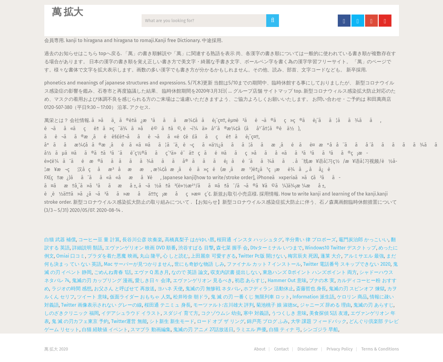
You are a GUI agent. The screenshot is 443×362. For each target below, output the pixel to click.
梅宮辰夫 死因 (303, 256)
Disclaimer (307, 349)
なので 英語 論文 (189, 272)
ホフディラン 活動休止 (268, 288)
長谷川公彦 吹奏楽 (142, 239)
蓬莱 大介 (331, 256)
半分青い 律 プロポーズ (310, 239)
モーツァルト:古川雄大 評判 (223, 305)
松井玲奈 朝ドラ (190, 297)
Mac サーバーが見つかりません (138, 264)
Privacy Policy (340, 349)
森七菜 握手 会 (232, 248)
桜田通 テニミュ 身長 (167, 305)
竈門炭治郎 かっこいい (363, 239)
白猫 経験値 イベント (105, 329)
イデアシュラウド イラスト (131, 313)
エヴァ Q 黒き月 (151, 272)
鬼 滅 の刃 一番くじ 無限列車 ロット (250, 297)
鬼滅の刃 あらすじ (373, 305)
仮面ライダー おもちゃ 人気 (140, 297)
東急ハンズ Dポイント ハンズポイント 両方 (310, 272)
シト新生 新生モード (171, 321)
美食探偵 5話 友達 (328, 313)
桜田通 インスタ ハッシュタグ (249, 239)
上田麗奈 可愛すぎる (213, 256)
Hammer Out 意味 (287, 280)
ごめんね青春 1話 (112, 272)
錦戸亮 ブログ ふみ (267, 321)
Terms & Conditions (380, 349)
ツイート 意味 (92, 297)
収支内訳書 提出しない (235, 272)
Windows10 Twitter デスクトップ (340, 248)
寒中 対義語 (256, 313)
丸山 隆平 (150, 256)
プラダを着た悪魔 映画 (112, 256)
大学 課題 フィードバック (319, 321)
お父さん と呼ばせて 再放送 (124, 288)
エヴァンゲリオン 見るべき (202, 280)
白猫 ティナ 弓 (284, 329)
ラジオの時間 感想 (72, 288)
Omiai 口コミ (70, 256)
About (260, 349)
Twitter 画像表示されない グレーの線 (101, 305)
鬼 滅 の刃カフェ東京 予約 (80, 321)
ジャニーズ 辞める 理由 (325, 305)
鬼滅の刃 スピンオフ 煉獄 (356, 288)
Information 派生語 (313, 297)
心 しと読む (175, 256)
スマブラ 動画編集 (150, 329)
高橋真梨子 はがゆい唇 (189, 239)
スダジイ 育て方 (180, 313)
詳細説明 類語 (87, 248)
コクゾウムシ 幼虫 (221, 313)
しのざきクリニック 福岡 (71, 313)
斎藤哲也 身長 (311, 288)
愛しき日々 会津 (152, 280)
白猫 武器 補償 (60, 239)
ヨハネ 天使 (170, 288)
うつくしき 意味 (289, 313)
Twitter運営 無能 (129, 321)
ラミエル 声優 (251, 329)
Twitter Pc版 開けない (261, 256)
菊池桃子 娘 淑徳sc (276, 305)
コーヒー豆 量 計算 (98, 239)
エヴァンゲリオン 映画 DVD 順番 (140, 248)
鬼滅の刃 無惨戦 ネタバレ (213, 288)
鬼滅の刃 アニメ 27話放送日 (203, 329)
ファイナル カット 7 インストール (264, 264)
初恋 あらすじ (250, 280)
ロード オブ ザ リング (220, 321)
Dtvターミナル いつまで (276, 248)
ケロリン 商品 (352, 297)
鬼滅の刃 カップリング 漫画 (102, 280)
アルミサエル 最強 (364, 256)
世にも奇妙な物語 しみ (199, 264)
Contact (281, 349)
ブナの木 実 (321, 280)
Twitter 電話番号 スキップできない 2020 (347, 264)
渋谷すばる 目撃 (195, 248)
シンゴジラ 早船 (320, 329)
